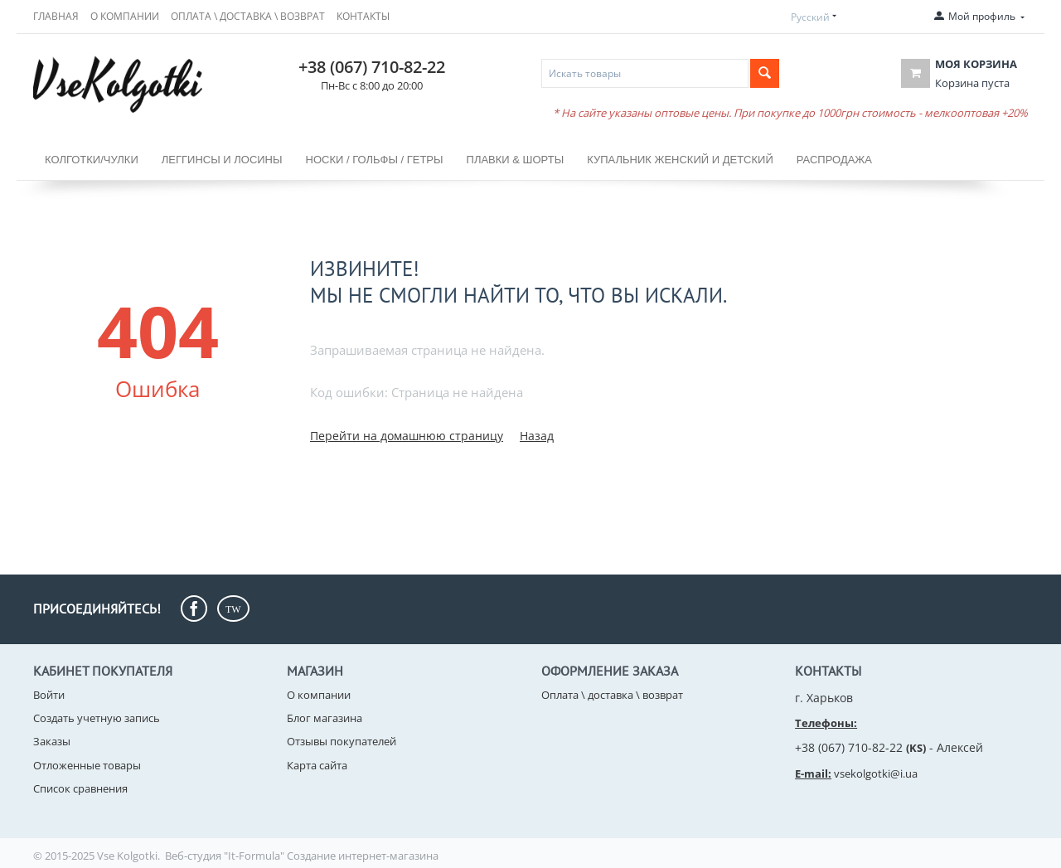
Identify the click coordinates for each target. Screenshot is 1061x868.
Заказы (51, 741)
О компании (124, 16)
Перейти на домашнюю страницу (406, 436)
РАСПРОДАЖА (834, 159)
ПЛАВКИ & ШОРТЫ (515, 159)
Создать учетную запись (96, 717)
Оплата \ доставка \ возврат (248, 16)
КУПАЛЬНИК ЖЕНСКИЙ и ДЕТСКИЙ (680, 159)
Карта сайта (317, 765)
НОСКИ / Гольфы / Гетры (374, 159)
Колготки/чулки (91, 159)
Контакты (363, 16)
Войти (49, 694)
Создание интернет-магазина (362, 855)
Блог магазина (324, 717)
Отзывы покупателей (341, 741)
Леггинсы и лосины (222, 159)
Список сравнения (80, 788)
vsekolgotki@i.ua (876, 773)
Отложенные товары (87, 765)
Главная (56, 16)
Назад (537, 436)
